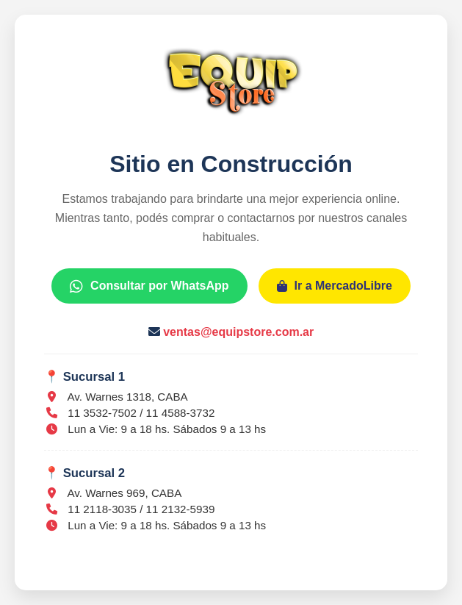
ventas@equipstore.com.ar (238, 332)
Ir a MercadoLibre (334, 285)
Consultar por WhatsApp (149, 285)
